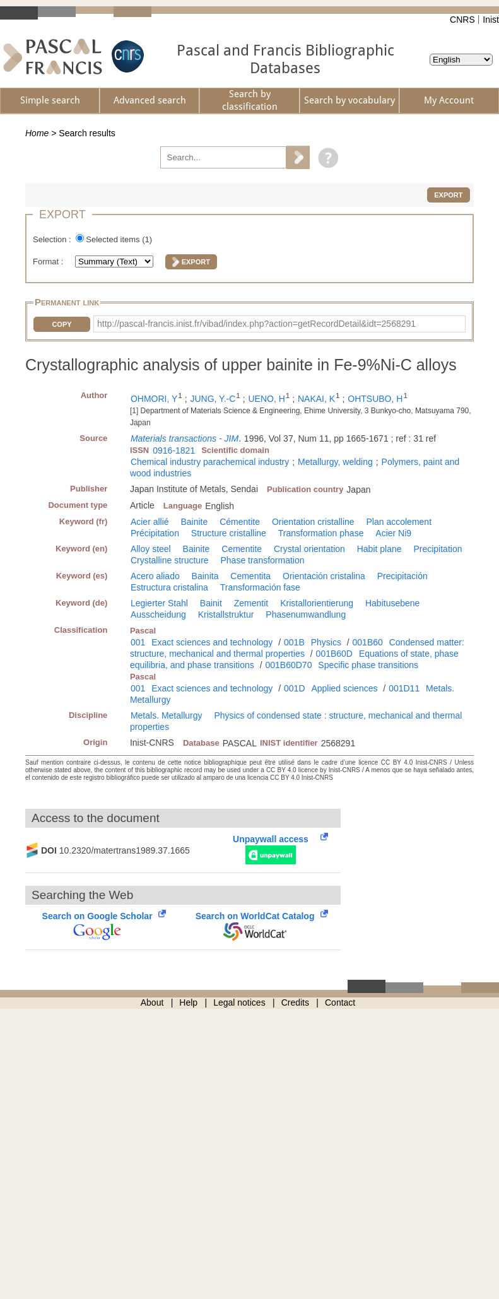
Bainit (211, 603)
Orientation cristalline (313, 522)
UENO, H (266, 399)
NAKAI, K (316, 399)
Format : (49, 261)
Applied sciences (344, 688)
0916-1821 (174, 450)
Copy (61, 324)
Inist (491, 20)
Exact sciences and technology (212, 642)
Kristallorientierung (316, 603)
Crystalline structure (170, 560)
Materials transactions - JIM (184, 438)
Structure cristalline (228, 533)
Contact (340, 1002)
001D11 (404, 688)
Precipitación (402, 576)
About (152, 1002)
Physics (326, 642)
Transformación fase (260, 587)
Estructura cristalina (169, 587)
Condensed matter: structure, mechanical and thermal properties (297, 648)
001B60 (368, 642)
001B (294, 642)
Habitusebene (392, 603)
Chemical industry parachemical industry (210, 462)
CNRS (462, 20)
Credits (295, 1002)
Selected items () (119, 239)
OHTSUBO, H (375, 399)
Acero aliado (155, 576)
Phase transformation (262, 560)
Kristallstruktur (226, 614)
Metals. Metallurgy (167, 715)
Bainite (194, 522)
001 (138, 642)
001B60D (334, 654)
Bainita (205, 576)
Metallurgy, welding (335, 462)
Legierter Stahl (159, 603)
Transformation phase (321, 533)
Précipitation (155, 533)
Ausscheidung (158, 614)
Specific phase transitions (368, 665)
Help (188, 1002)
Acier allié (150, 522)
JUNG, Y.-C (212, 399)
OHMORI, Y (154, 399)
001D (294, 688)
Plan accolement (399, 522)
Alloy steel (151, 549)
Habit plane (379, 549)
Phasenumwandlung (306, 614)
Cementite (241, 549)
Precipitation (437, 549)
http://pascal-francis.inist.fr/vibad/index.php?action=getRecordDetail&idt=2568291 (256, 324)
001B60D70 (288, 665)
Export (448, 195)
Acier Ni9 (393, 533)
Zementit (251, 603)
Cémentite (240, 522)
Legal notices (239, 1002)
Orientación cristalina (324, 576)
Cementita (250, 576)
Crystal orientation (309, 549)
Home (37, 133)
